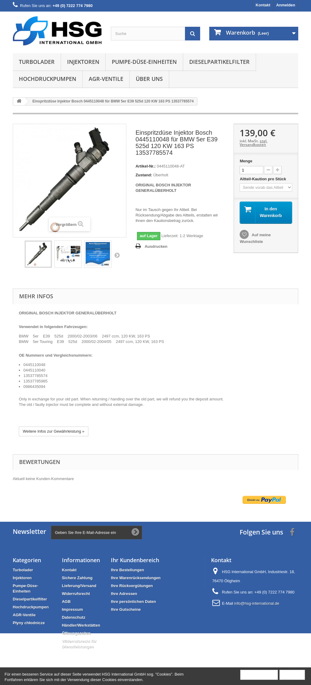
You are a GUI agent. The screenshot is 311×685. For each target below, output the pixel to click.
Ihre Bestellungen (127, 570)
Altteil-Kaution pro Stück (263, 179)
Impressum (72, 609)
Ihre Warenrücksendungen (136, 578)
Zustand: (143, 175)
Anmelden (285, 5)
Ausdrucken (156, 246)
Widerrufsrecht (76, 593)
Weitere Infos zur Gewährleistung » (53, 431)
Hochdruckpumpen (47, 78)
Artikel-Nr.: (145, 166)
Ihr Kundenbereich (135, 560)
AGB (66, 601)
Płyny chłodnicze (29, 623)
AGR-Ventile (106, 78)
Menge (246, 161)
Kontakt (263, 5)
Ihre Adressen (124, 593)
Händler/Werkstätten (81, 625)
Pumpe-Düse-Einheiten (144, 61)
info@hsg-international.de (256, 603)
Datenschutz (73, 617)
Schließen (292, 674)
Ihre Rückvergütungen (132, 585)
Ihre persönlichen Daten (133, 601)
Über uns (149, 78)
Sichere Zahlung (77, 578)
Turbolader (37, 61)
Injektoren (83, 61)
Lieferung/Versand (79, 585)
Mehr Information (259, 674)
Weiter (117, 255)
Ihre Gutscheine (126, 609)
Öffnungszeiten (76, 633)
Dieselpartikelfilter (219, 61)
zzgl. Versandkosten (253, 142)
